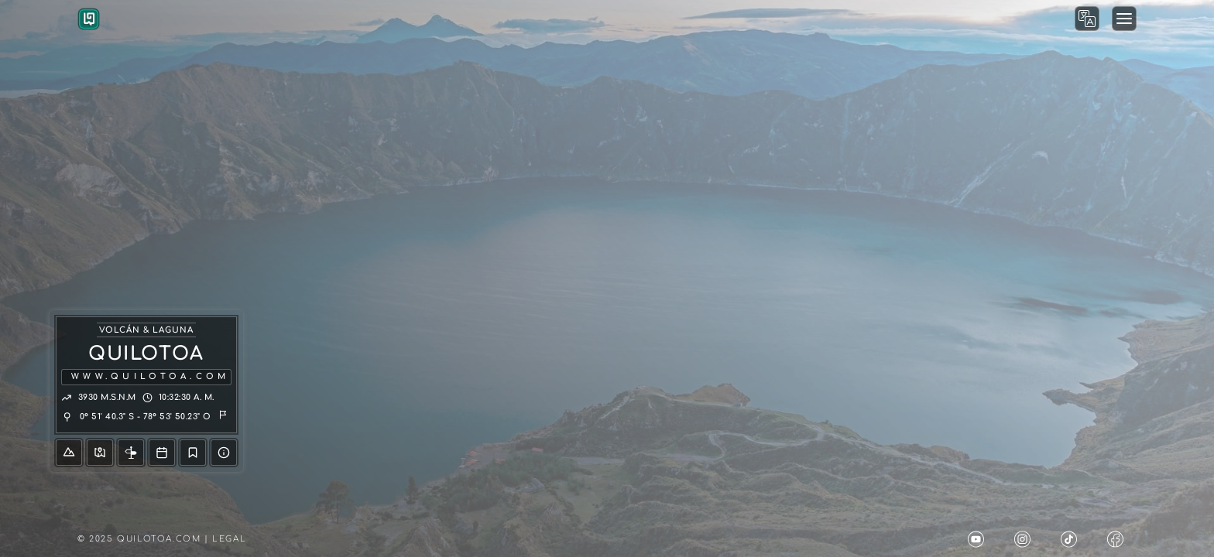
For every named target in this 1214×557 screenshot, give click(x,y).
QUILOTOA (146, 353)
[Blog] (193, 452)
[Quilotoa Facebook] (1118, 539)
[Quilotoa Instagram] (1025, 539)
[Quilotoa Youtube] (978, 539)
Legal (229, 539)
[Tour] (162, 452)
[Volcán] (69, 452)
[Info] (131, 452)
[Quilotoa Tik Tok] (1071, 539)
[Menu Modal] (1124, 18)
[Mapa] (100, 452)
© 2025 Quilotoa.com (139, 539)
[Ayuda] (224, 452)
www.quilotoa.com (150, 376)
